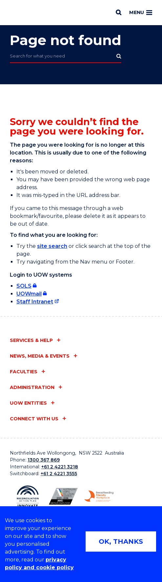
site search (52, 246)
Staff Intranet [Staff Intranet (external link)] (34, 302)
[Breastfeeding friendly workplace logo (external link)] (98, 496)
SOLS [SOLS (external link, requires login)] (23, 286)
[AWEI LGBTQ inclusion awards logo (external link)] (63, 496)
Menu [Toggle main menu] (140, 12)
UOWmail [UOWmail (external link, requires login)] (29, 294)
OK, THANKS (121, 541)
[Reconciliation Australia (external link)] (27, 496)
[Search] (118, 12)
